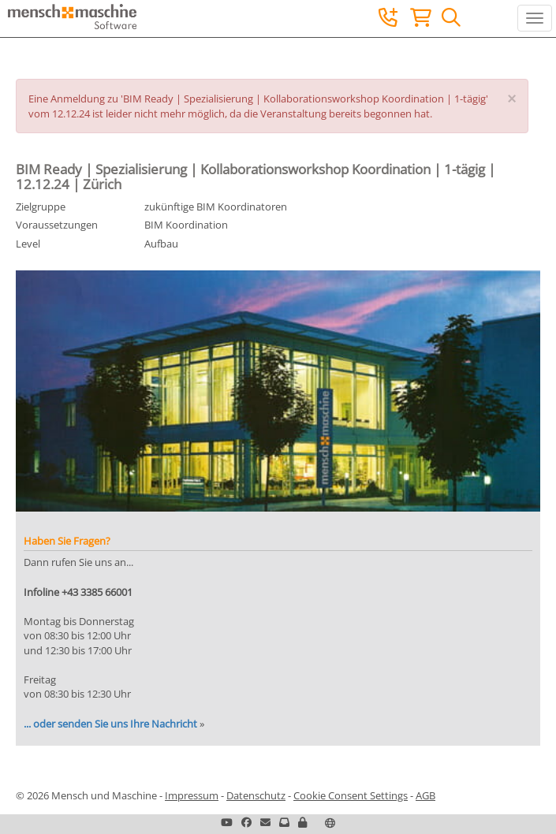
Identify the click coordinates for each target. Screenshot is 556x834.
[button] (302, 822)
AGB (425, 795)
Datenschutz (255, 795)
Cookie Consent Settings (350, 795)
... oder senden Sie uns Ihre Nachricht (110, 724)
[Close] (511, 99)
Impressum (191, 795)
